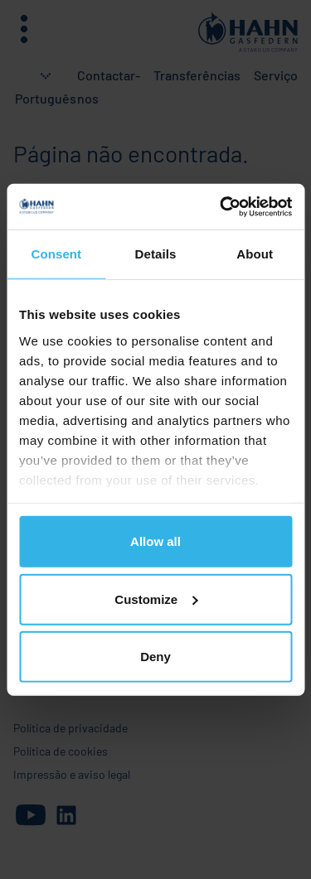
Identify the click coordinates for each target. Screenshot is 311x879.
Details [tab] (156, 254)
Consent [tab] (56, 254)
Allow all (155, 541)
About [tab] (254, 254)
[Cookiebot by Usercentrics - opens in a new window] (221, 206)
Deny (155, 657)
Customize (155, 599)
